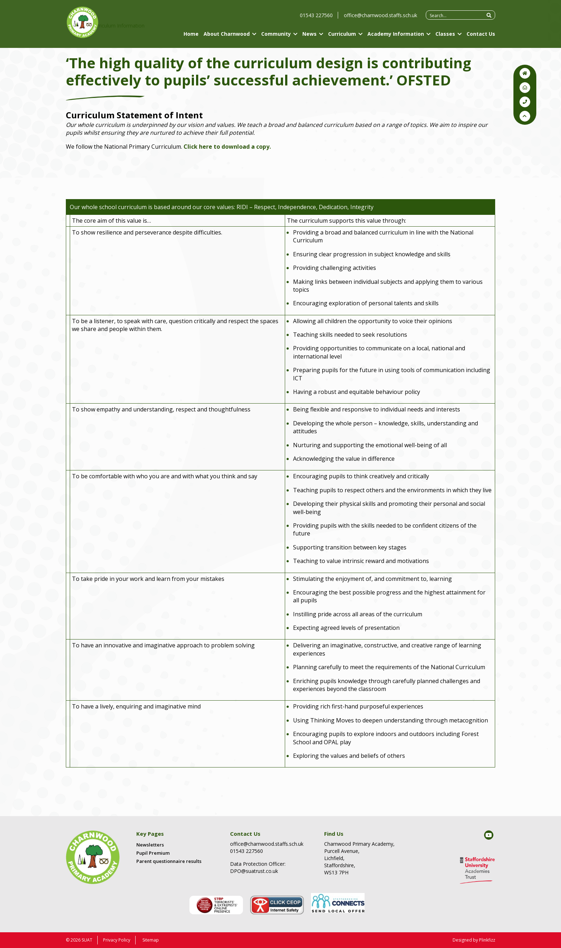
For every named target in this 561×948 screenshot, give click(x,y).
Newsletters (150, 844)
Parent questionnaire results (168, 861)
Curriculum (342, 36)
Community (276, 36)
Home (191, 36)
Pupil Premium (153, 853)
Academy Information (395, 36)
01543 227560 (316, 18)
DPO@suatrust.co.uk (254, 871)
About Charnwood (227, 36)
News (309, 36)
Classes (445, 36)
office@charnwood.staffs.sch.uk (380, 18)
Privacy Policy (116, 940)
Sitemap (150, 940)
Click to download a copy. (227, 146)
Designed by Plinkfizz (474, 940)
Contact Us (481, 36)
